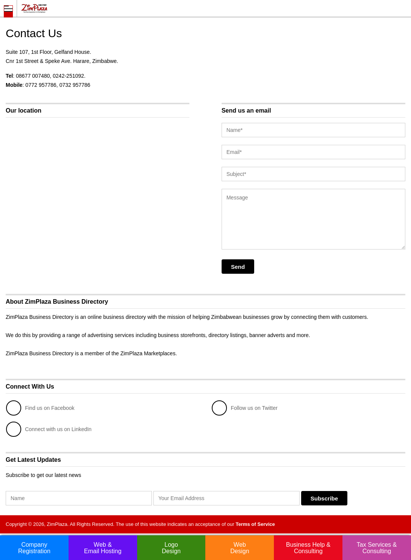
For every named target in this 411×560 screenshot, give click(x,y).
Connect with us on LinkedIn (49, 429)
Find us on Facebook (40, 408)
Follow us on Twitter (244, 408)
